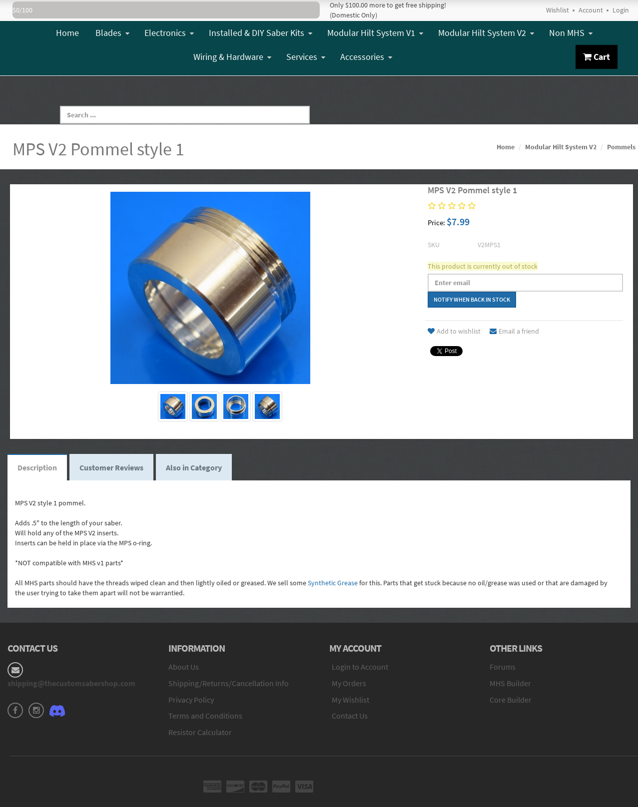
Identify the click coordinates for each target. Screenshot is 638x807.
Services (305, 56)
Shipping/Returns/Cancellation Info (228, 683)
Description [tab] (37, 467)
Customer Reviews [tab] (111, 467)
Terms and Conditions (205, 716)
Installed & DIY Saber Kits (260, 32)
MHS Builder (510, 683)
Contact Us (350, 716)
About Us (183, 667)
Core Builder (511, 700)
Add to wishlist (454, 331)
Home (67, 32)
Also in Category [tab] (194, 467)
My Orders (349, 683)
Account (591, 9)
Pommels (621, 146)
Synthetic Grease (333, 582)
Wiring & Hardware (232, 56)
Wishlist (557, 9)
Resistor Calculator (200, 732)
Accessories (366, 56)
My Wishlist (350, 700)
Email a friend (514, 331)
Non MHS (571, 32)
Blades (112, 32)
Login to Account (360, 667)
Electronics (169, 32)
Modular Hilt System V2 (486, 32)
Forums (503, 667)
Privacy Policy (191, 700)
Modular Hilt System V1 (375, 32)
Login (621, 9)
